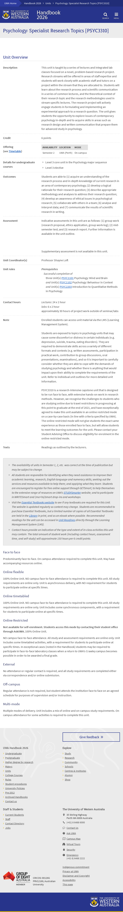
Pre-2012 (10, 792)
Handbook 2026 (32, 3)
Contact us (11, 801)
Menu (116, 15)
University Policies (15, 788)
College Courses (14, 775)
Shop (67, 779)
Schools (69, 766)
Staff (7, 819)
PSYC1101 (68, 278)
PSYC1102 (66, 282)
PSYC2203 (66, 286)
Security (71, 849)
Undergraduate (13, 753)
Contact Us (72, 827)
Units (48, 3)
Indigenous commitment (76, 867)
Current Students (14, 814)
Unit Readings (67, 520)
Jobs (7, 827)
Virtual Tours (73, 844)
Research (70, 757)
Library (33, 515)
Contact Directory (14, 823)
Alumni (69, 775)
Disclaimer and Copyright (76, 875)
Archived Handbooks (16, 797)
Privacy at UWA (71, 871)
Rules (8, 779)
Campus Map (73, 838)
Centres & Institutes (75, 770)
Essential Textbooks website (38, 502)
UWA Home (10, 3)
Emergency (73, 855)
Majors (8, 766)
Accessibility (69, 880)
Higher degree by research (19, 762)
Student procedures (16, 784)
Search (105, 15)
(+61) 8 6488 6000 (76, 822)
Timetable (15, 151)
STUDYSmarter (72, 492)
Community (71, 762)
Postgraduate (12, 757)
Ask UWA (71, 833)
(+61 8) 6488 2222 (76, 858)
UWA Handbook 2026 (15, 747)
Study (68, 753)
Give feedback (89, 737)
